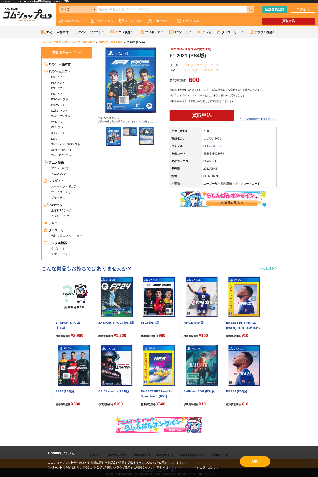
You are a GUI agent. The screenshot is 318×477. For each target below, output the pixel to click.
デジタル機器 (55, 243)
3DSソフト (58, 133)
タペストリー (55, 230)
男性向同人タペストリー (66, 235)
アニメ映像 (54, 162)
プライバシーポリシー (182, 467)
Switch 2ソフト (60, 116)
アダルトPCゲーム (63, 215)
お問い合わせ (188, 21)
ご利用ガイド (159, 21)
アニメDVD (58, 173)
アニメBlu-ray (60, 168)
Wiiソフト (57, 127)
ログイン (302, 9)
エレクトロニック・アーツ (202, 65)
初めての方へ (101, 21)
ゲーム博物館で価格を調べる (258, 119)
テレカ (204, 32)
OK (255, 461)
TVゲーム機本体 (55, 32)
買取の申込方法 (71, 21)
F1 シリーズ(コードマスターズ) (199, 70)
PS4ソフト (58, 82)
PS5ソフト (58, 77)
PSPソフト (58, 105)
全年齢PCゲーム (61, 210)
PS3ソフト (58, 88)
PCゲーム (53, 205)
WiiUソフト (58, 121)
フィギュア (54, 181)
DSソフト (57, 138)
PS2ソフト (58, 93)
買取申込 (288, 21)
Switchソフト (59, 110)
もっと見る (267, 268)
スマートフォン (61, 254)
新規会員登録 (274, 9)
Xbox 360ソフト (61, 155)
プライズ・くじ (61, 192)
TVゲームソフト (57, 71)
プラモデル (58, 197)
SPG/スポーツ (212, 146)
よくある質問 (130, 21)
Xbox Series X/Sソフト (65, 144)
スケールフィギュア (64, 186)
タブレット (58, 248)
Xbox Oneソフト (61, 149)
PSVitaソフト (59, 99)
